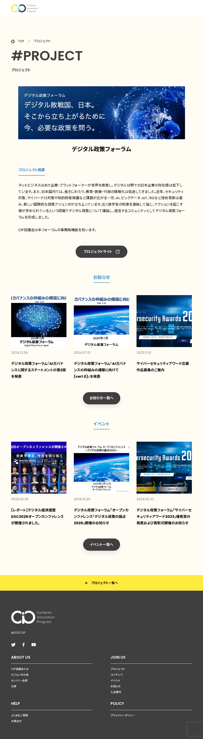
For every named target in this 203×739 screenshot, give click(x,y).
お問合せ (16, 717)
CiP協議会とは (20, 665)
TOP (21, 41)
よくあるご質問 (19, 711)
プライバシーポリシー (123, 711)
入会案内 (116, 688)
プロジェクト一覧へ (101, 578)
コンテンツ (117, 671)
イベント (115, 676)
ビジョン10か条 (20, 671)
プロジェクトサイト (101, 251)
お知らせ (116, 682)
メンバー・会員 (19, 676)
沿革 (13, 682)
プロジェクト (118, 665)
